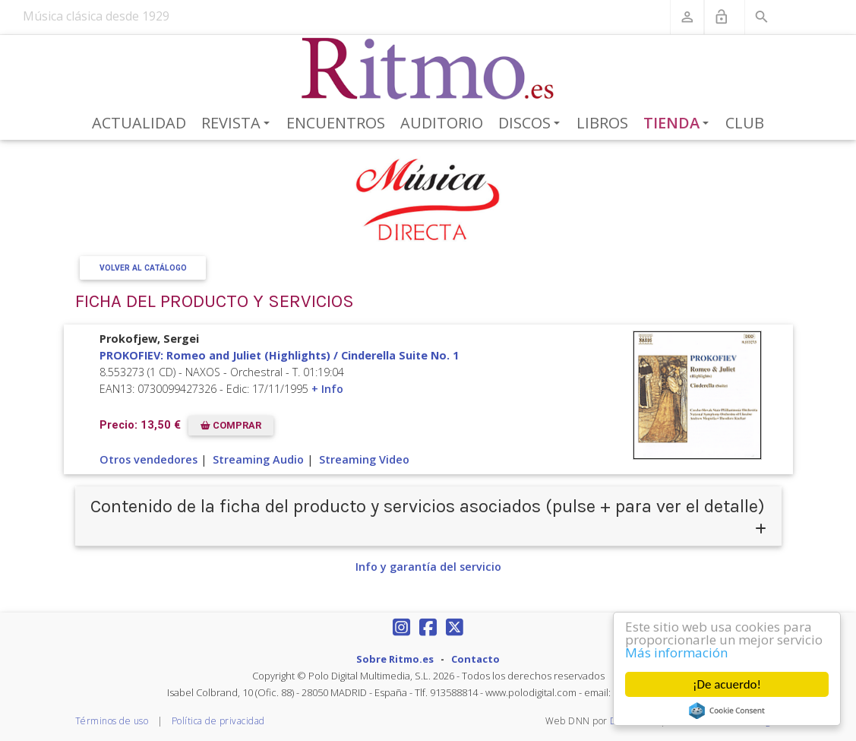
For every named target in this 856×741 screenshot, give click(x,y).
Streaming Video (364, 459)
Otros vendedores (148, 459)
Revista (238, 123)
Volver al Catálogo (142, 268)
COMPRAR (231, 425)
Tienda (679, 123)
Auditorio (441, 122)
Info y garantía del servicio (428, 566)
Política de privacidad (218, 720)
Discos (531, 123)
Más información (676, 652)
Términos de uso (112, 720)
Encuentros (335, 122)
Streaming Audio (258, 459)
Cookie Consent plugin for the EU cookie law (727, 710)
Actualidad (139, 122)
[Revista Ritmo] (428, 69)
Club (744, 122)
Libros (602, 122)
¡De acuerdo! (727, 684)
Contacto (475, 659)
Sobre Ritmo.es (395, 659)
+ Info (327, 389)
